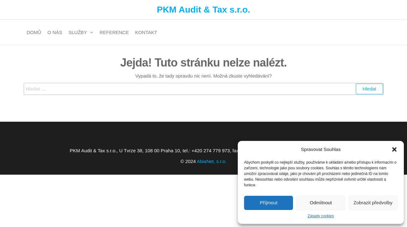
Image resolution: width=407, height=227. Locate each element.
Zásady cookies (321, 216)
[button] (394, 149)
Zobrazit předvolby (373, 202)
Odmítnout (321, 202)
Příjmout (269, 202)
